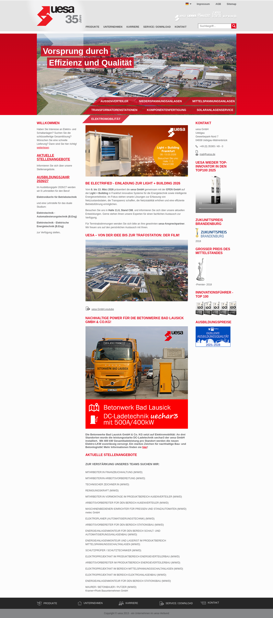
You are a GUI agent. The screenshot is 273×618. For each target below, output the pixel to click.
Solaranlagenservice (215, 110)
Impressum (203, 4)
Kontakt (180, 26)
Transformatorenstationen (114, 110)
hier (144, 447)
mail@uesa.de (207, 154)
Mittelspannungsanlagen (213, 101)
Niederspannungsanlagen (160, 101)
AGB (218, 4)
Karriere (132, 26)
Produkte (92, 26)
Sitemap (231, 4)
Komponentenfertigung (166, 110)
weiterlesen (43, 147)
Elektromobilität (106, 119)
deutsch (187, 3)
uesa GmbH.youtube (103, 309)
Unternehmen (112, 26)
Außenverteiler (114, 101)
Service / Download (157, 26)
